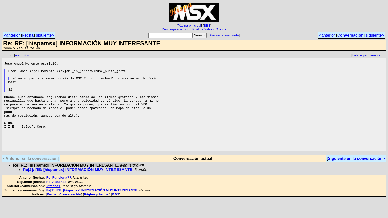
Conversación (350, 35)
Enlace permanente (366, 56)
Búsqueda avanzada (224, 35)
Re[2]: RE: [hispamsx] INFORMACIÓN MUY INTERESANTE (77, 189)
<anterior (12, 35)
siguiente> (45, 35)
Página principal (189, 25)
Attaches (53, 205)
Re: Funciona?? (58, 197)
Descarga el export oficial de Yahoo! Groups (194, 29)
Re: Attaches (56, 201)
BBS (207, 25)
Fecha (27, 35)
